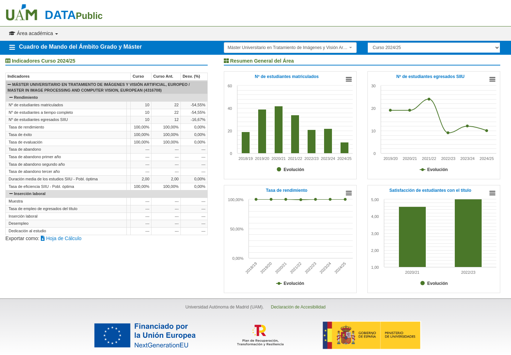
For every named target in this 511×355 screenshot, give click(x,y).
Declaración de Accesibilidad (298, 307)
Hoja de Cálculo (61, 238)
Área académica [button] (33, 33)
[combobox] (290, 47)
